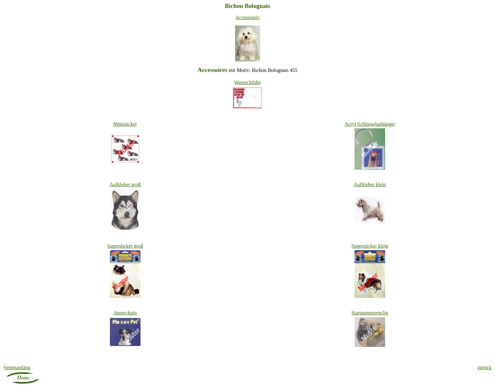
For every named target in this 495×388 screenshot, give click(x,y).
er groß (125, 246)
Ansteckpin (125, 312)
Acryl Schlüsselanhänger (369, 124)
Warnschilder (247, 82)
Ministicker (125, 124)
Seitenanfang (17, 367)
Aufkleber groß (125, 184)
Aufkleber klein (370, 184)
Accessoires (247, 17)
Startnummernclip (369, 312)
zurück (484, 367)
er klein (369, 246)
